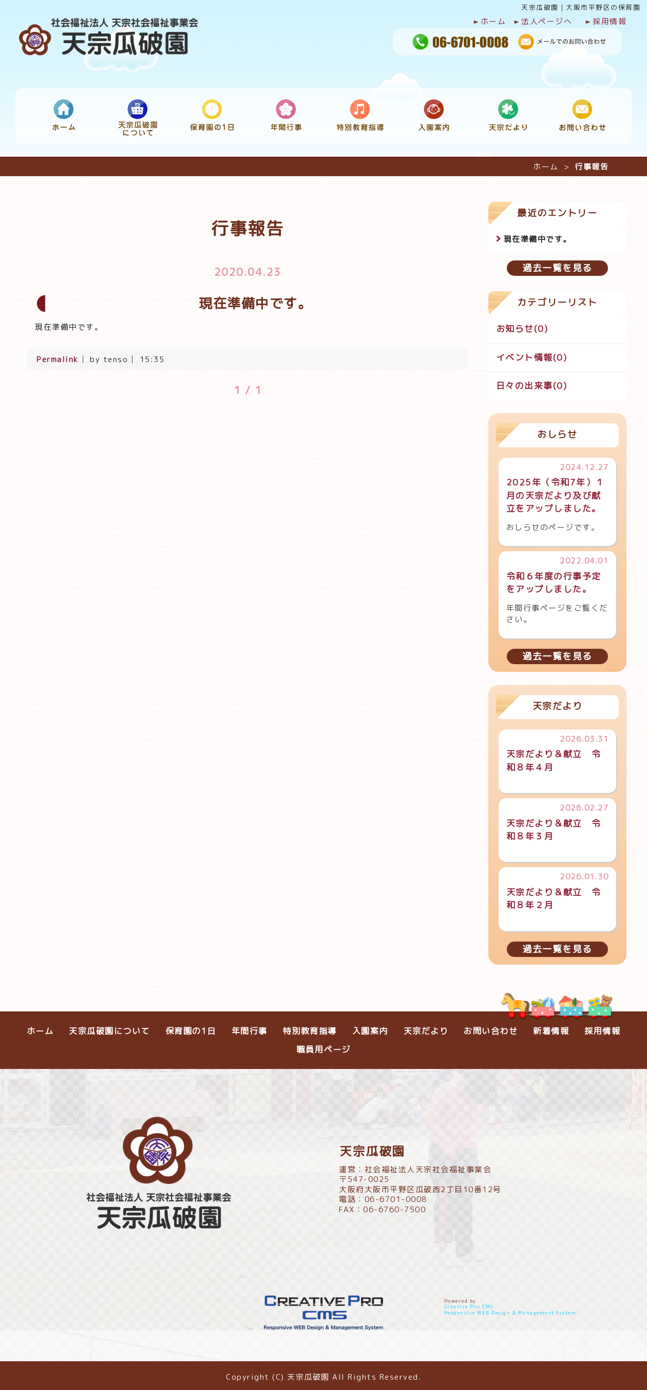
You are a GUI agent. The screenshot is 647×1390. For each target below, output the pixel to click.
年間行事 (250, 1027)
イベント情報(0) (531, 354)
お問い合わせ (491, 1027)
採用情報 (605, 21)
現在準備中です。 (538, 235)
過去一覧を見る (557, 264)
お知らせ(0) (522, 325)
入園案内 (370, 1027)
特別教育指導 (310, 1027)
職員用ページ (324, 1045)
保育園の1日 (190, 1027)
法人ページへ (542, 21)
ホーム (489, 21)
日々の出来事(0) (531, 382)
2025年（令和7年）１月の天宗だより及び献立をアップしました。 (555, 492)
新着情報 (551, 1027)
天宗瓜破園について (109, 1027)
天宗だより (426, 1027)
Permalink (57, 355)
